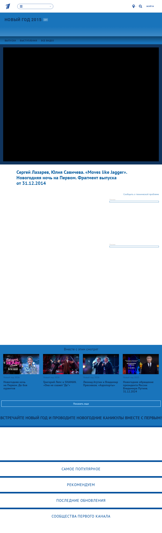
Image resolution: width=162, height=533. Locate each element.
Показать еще (81, 403)
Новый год (23, 19)
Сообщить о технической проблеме (141, 194)
